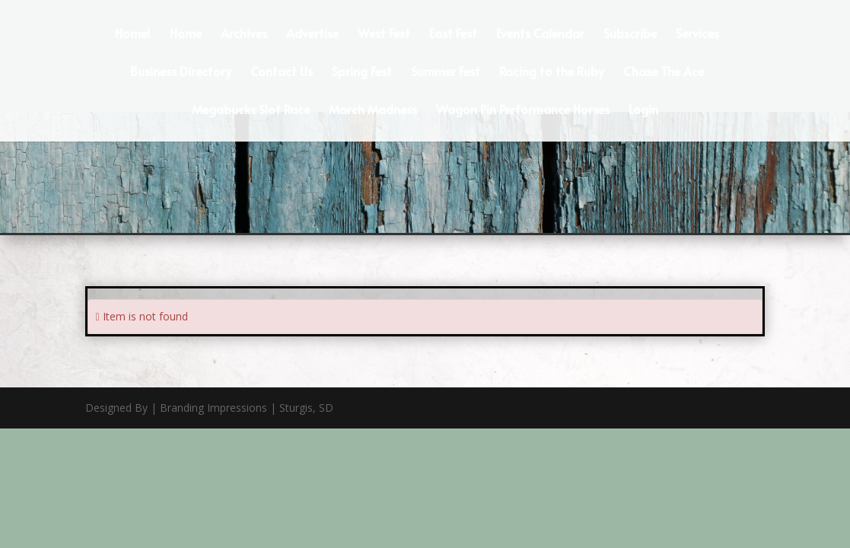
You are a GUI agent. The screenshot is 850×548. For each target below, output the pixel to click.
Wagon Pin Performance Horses (523, 110)
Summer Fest (445, 72)
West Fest (384, 34)
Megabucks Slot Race (251, 110)
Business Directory (180, 72)
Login (643, 110)
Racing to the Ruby (551, 72)
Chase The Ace (663, 72)
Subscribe (630, 34)
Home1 (133, 34)
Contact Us (281, 72)
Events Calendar (540, 34)
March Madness (373, 110)
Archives (244, 34)
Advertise (312, 34)
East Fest (453, 34)
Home (186, 34)
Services (697, 34)
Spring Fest (362, 72)
